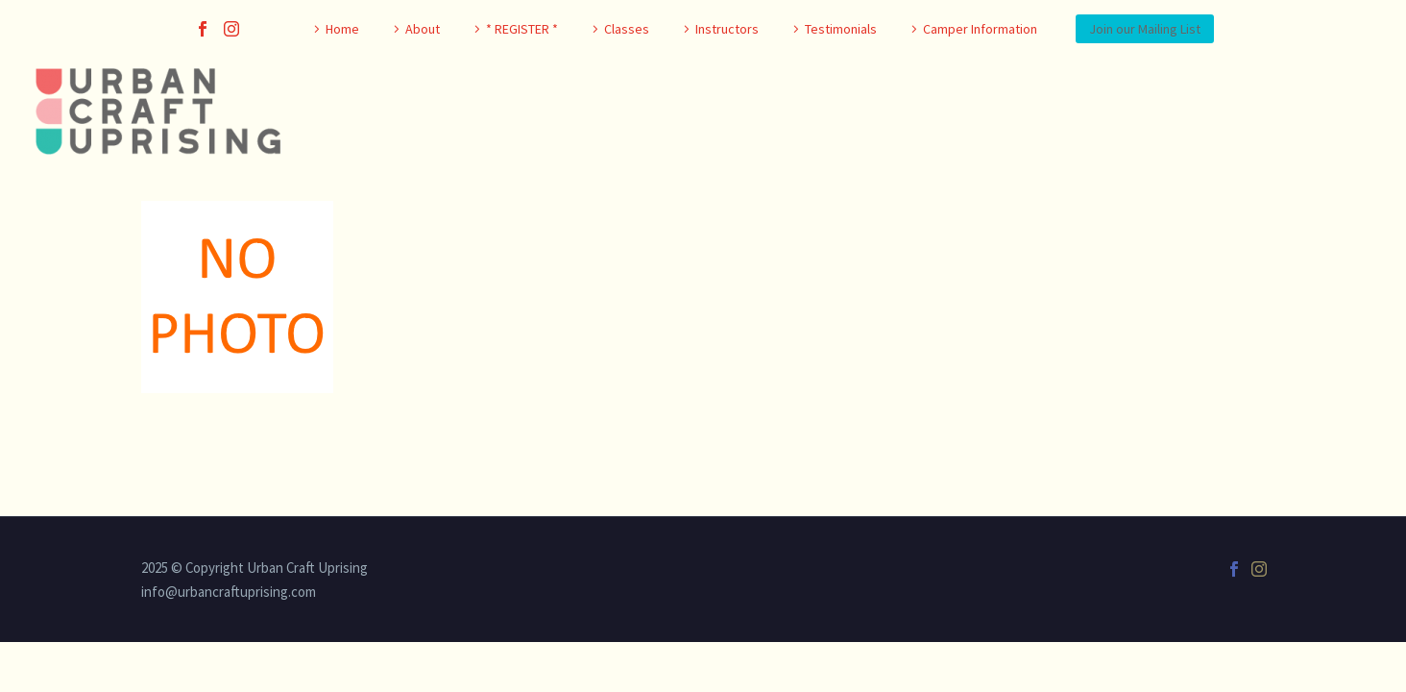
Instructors (727, 28)
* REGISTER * (522, 28)
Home (342, 28)
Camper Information (980, 28)
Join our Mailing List (1144, 28)
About (422, 28)
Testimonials (841, 28)
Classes (626, 28)
